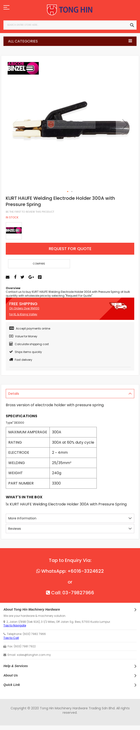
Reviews (14, 528)
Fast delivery (20, 360)
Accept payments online (29, 328)
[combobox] (70, 25)
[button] (125, 124)
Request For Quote (70, 248)
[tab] (70, 393)
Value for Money (23, 336)
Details (13, 393)
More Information (22, 518)
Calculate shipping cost (29, 344)
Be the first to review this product (30, 212)
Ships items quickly (25, 352)
